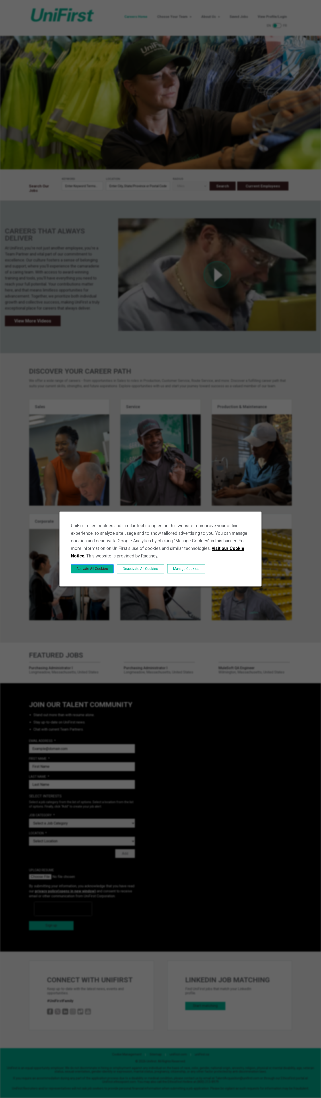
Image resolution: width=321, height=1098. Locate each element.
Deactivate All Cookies (140, 569)
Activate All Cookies (92, 569)
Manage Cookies (186, 569)
